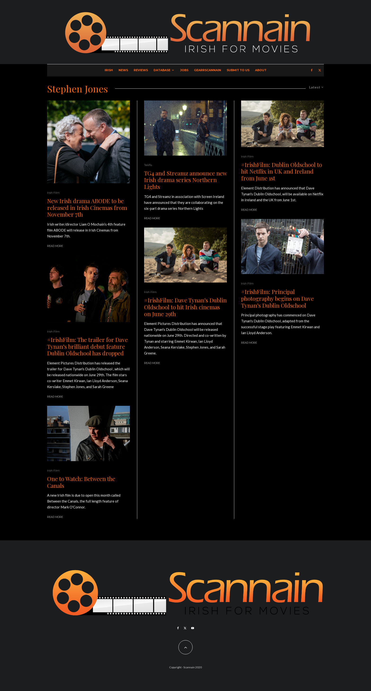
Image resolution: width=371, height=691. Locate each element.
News (123, 70)
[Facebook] (311, 70)
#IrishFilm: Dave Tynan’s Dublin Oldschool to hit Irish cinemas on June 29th (185, 307)
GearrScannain (207, 70)
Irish (109, 70)
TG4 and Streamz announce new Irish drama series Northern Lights (185, 180)
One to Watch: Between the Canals (81, 482)
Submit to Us (238, 70)
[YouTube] (192, 628)
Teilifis (148, 165)
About (260, 70)
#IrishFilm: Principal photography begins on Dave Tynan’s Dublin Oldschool (277, 298)
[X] (319, 70)
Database (162, 70)
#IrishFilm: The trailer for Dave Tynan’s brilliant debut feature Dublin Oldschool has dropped (87, 346)
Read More (55, 246)
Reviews (141, 70)
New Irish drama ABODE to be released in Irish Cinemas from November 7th (87, 207)
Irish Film (53, 192)
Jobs (184, 70)
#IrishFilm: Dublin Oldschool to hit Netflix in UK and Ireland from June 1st (281, 171)
